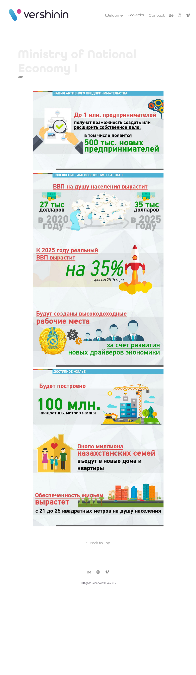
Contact (157, 15)
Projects (136, 14)
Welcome (114, 15)
